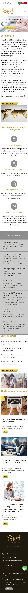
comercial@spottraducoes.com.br (12, 560)
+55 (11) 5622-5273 (8, 554)
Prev (2, 24)
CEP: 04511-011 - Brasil (11, 584)
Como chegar (9, 588)
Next (25, 24)
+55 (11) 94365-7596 (9, 557)
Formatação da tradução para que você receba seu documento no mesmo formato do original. (14, 189)
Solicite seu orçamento (9, 103)
